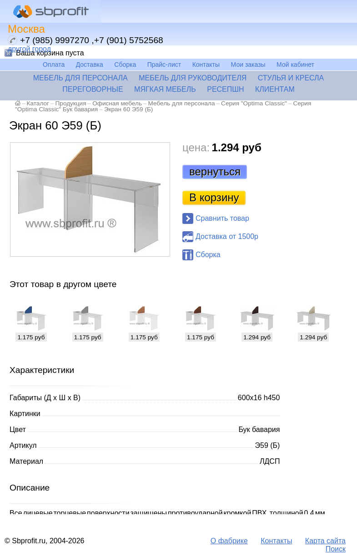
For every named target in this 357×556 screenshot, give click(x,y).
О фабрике (229, 541)
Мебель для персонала (80, 78)
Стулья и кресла (291, 78)
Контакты (206, 64)
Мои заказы (248, 64)
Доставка (89, 64)
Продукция (70, 103)
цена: (196, 147)
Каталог (38, 103)
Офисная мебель (117, 103)
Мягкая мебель (165, 89)
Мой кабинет (295, 64)
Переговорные (92, 89)
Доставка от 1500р (227, 236)
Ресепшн (225, 89)
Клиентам (275, 89)
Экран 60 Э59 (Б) (128, 109)
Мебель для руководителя (192, 78)
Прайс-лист (164, 64)
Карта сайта (325, 541)
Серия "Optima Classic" (254, 103)
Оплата (54, 64)
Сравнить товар (222, 218)
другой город (29, 49)
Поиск (336, 549)
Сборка (125, 64)
